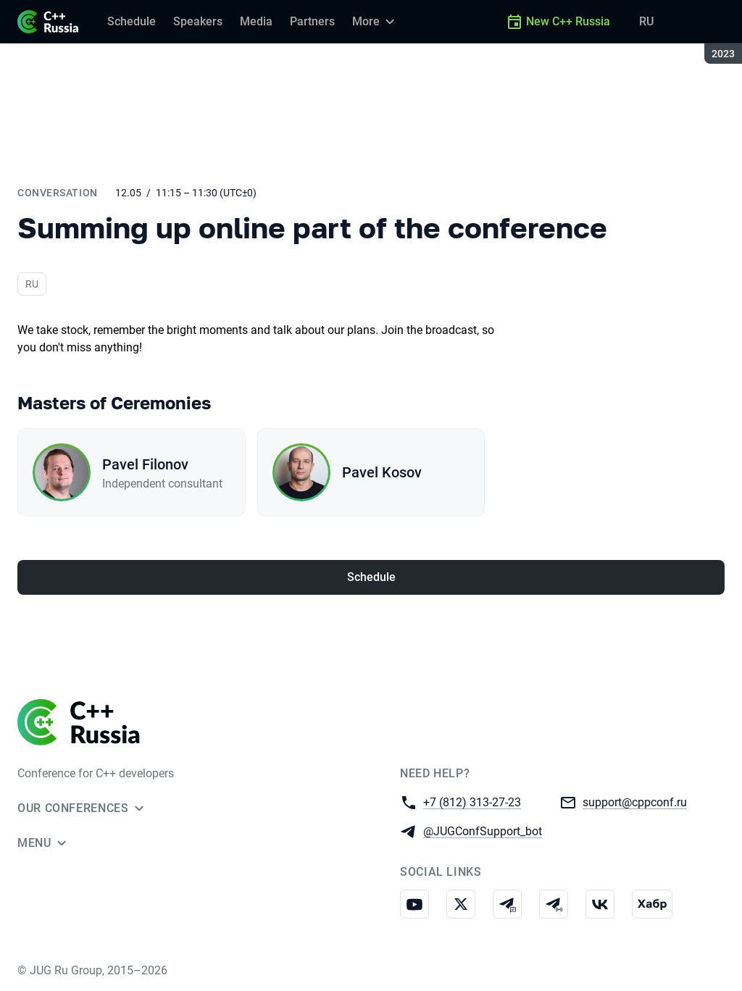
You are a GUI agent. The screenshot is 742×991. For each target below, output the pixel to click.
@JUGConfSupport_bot (482, 830)
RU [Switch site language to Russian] (646, 21)
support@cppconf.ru (635, 801)
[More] (375, 21)
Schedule (371, 577)
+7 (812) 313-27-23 (472, 801)
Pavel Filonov (145, 464)
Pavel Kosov (382, 472)
